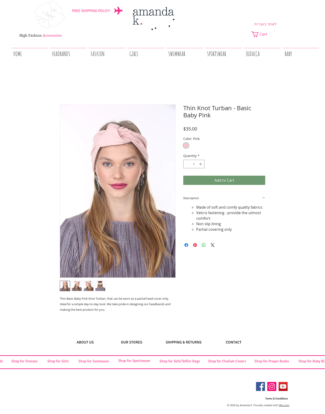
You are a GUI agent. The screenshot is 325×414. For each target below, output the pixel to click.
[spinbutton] (194, 164)
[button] (262, 34)
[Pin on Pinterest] (195, 245)
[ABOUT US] (85, 342)
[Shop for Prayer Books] (271, 361)
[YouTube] (283, 386)
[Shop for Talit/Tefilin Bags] (179, 361)
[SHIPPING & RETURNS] (184, 342)
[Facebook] (260, 386)
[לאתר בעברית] (265, 24)
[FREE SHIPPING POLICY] (91, 10)
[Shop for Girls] (58, 361)
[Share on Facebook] (186, 245)
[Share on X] (212, 245)
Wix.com (284, 405)
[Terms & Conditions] (276, 398)
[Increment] (201, 164)
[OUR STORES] (131, 342)
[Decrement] (187, 164)
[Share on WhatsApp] (204, 245)
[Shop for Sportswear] (134, 360)
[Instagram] (271, 386)
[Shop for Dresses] (24, 361)
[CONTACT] (233, 342)
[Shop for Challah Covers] (227, 361)
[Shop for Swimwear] (93, 361)
